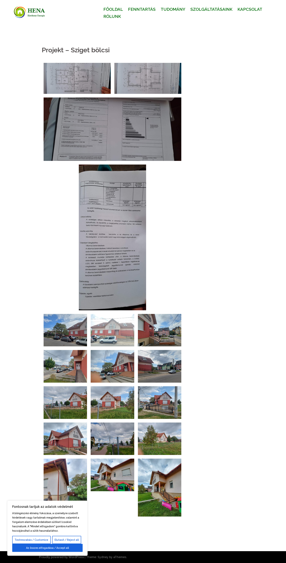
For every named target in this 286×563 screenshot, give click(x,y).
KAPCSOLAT (249, 9)
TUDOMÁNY (173, 9)
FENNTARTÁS (142, 9)
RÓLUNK (112, 16)
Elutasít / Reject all (67, 539)
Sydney (103, 557)
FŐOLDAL (113, 9)
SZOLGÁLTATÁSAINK (211, 9)
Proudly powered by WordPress (61, 557)
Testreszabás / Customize (31, 539)
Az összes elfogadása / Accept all (47, 547)
